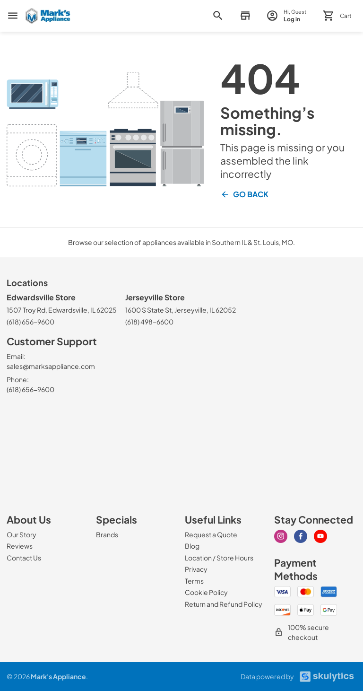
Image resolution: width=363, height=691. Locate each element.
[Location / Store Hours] (219, 557)
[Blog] (192, 546)
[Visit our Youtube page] (320, 536)
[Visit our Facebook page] (300, 536)
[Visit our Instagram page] (280, 536)
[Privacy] (196, 569)
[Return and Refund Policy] (223, 604)
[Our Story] (21, 534)
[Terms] (194, 581)
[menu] (13, 15)
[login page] (287, 15)
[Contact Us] (24, 557)
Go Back (244, 194)
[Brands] (107, 534)
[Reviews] (20, 546)
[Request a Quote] (211, 534)
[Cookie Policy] (206, 592)
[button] (245, 16)
